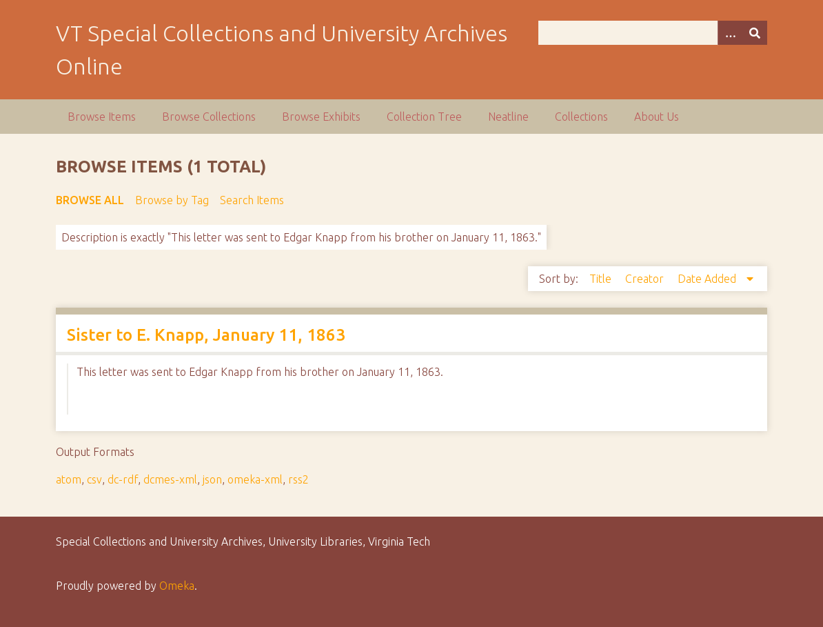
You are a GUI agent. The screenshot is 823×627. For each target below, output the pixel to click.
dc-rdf (123, 479)
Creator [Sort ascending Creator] (646, 278)
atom (68, 479)
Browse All (90, 200)
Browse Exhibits (321, 116)
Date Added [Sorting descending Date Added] (708, 278)
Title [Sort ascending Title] (601, 278)
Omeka (176, 585)
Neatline (508, 116)
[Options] (730, 33)
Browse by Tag (172, 200)
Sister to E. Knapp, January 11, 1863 (206, 335)
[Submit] (754, 33)
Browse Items (102, 116)
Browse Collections (209, 116)
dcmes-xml (170, 479)
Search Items (252, 200)
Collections (581, 116)
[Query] (652, 33)
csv (94, 479)
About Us (656, 116)
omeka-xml (255, 479)
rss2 (298, 479)
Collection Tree (424, 116)
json (212, 479)
